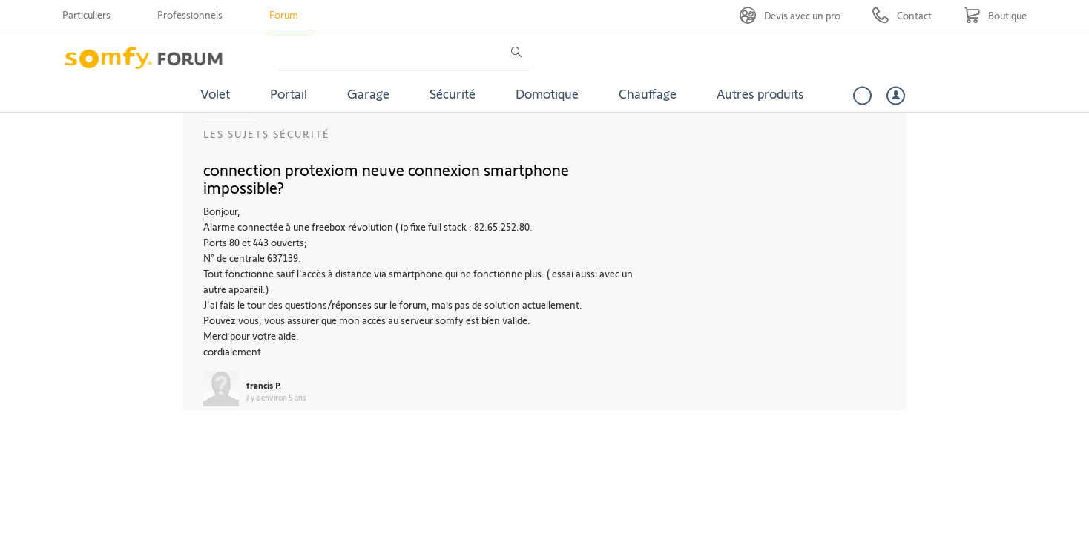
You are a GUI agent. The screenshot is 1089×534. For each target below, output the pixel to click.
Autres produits (760, 93)
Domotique (547, 93)
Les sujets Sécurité (266, 134)
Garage (368, 93)
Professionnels (190, 14)
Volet (215, 93)
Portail (288, 93)
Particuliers (86, 14)
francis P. (263, 385)
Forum (283, 14)
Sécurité (453, 93)
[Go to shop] (995, 15)
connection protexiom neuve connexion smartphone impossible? (386, 178)
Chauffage (648, 93)
